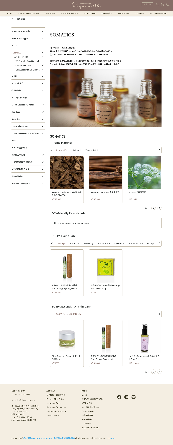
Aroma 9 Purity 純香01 (21, 31)
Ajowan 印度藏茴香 (138, 192)
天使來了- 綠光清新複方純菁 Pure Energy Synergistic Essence (64, 287)
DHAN (14, 76)
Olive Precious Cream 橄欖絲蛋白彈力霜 (66, 358)
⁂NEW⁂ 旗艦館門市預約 (28, 13)
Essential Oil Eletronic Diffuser (25, 133)
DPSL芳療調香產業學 (20, 169)
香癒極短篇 (16, 90)
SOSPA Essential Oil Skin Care (27, 69)
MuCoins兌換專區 (19, 147)
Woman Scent (103, 243)
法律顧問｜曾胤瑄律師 (55, 395)
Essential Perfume (19, 126)
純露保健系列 (123, 13)
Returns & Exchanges (56, 407)
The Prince (119, 243)
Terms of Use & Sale (55, 399)
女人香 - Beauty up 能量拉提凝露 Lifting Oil (144, 358)
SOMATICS (16, 52)
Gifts (13, 140)
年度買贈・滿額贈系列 (20, 183)
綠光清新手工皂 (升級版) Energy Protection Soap (105, 287)
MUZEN (14, 45)
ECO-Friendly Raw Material (26, 61)
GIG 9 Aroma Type (19, 38)
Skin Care (15, 111)
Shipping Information (56, 411)
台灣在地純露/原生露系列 (22, 162)
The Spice (151, 243)
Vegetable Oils (92, 150)
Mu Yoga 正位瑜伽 (19, 97)
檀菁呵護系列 (17, 176)
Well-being (88, 243)
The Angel (61, 243)
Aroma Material (21, 56)
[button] (153, 208)
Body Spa (15, 119)
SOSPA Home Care (22, 65)
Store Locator (52, 415)
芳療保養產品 (106, 13)
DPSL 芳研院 (50, 13)
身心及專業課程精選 (158, 13)
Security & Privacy (54, 403)
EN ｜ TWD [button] (147, 4)
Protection (74, 243)
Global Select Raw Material (23, 104)
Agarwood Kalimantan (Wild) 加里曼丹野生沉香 (66, 194)
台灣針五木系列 (18, 154)
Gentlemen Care (135, 243)
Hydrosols (76, 150)
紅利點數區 (139, 13)
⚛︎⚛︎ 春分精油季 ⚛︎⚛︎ (69, 13)
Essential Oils (62, 150)
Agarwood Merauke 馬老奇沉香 (105, 192)
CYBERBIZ (109, 438)
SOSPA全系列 (17, 83)
